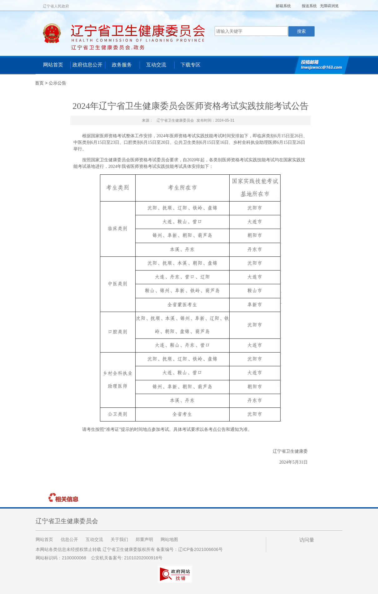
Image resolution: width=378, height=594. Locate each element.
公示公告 (57, 82)
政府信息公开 (87, 64)
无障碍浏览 (329, 6)
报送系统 (309, 6)
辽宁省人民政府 (56, 6)
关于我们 (119, 539)
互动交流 (156, 64)
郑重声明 (144, 539)
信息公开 (69, 539)
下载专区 (191, 64)
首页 (39, 82)
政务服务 (122, 64)
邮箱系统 (283, 6)
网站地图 (169, 539)
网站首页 (53, 64)
